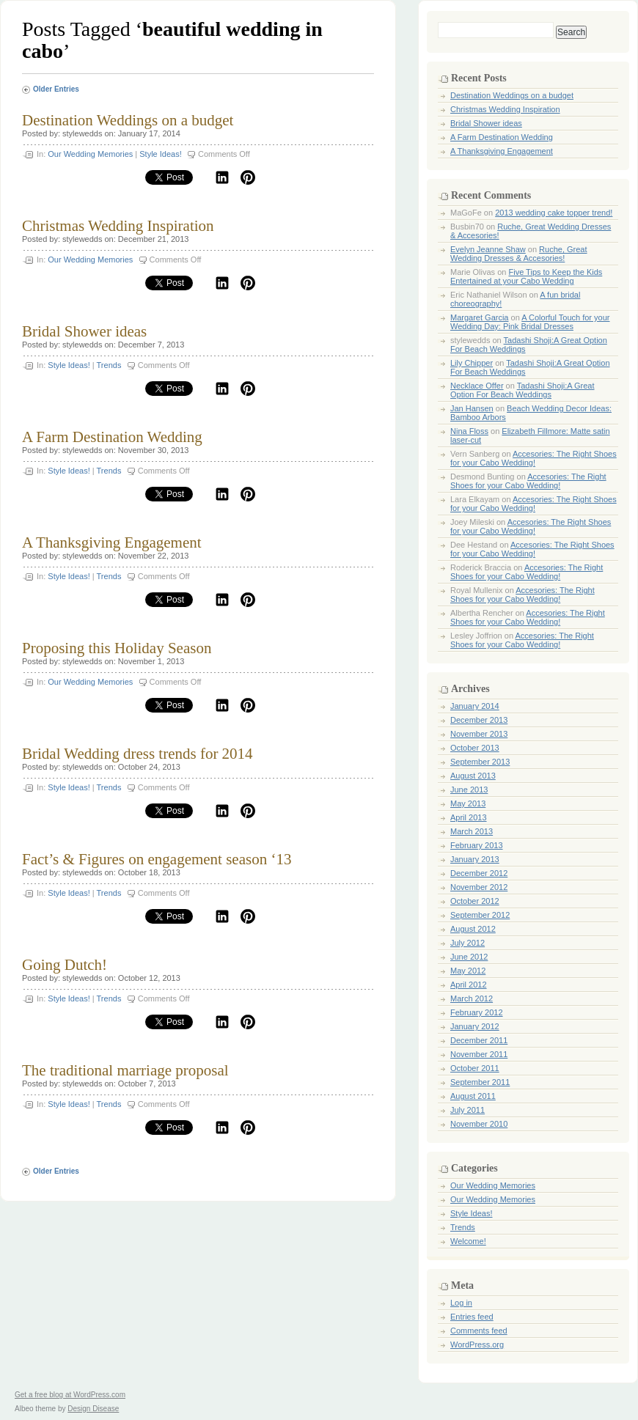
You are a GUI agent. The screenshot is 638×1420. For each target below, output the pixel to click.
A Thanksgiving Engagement (112, 542)
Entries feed (472, 1316)
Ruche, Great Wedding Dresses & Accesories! (518, 253)
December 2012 (478, 873)
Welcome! (468, 1241)
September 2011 (480, 1082)
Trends (109, 365)
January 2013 (474, 859)
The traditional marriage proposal (125, 1070)
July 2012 (467, 942)
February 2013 (476, 845)
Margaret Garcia (479, 317)
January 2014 (474, 706)
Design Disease (93, 1409)
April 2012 (468, 984)
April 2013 (468, 817)
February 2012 (476, 1012)
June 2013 (469, 789)
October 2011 (474, 1068)
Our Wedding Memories (90, 154)
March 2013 (471, 831)
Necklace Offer (477, 385)
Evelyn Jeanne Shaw (488, 249)
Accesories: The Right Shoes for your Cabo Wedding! (533, 458)
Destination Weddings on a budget (127, 120)
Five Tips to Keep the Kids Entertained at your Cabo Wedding (526, 276)
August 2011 (473, 1096)
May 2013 (467, 803)
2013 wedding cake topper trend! (553, 212)
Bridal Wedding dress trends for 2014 (137, 753)
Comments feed (478, 1330)
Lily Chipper (471, 362)
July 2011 (467, 1110)
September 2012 (480, 915)
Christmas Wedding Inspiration (118, 226)
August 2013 (473, 775)
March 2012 (471, 998)
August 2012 (473, 928)
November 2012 (478, 887)
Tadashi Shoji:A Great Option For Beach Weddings (522, 390)
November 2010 (478, 1123)
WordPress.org (477, 1344)
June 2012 (469, 956)
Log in (461, 1302)
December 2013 (478, 719)
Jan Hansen (472, 408)
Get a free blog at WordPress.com (70, 1395)
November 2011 (478, 1054)
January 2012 (474, 1026)
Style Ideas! (160, 154)
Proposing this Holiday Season (116, 648)
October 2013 (474, 747)
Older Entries (56, 89)
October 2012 (474, 901)
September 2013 (480, 761)
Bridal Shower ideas (84, 331)
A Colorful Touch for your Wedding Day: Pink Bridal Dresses (529, 322)
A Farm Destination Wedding (112, 437)
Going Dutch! (64, 965)
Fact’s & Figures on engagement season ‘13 (156, 859)
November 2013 (478, 733)
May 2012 (467, 970)
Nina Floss (469, 431)
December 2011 (478, 1040)
